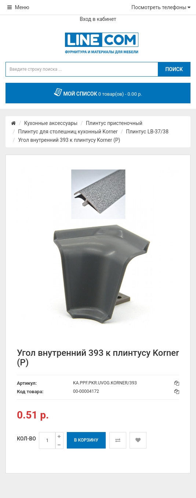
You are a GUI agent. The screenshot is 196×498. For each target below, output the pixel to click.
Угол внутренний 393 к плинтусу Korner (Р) (69, 140)
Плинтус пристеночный (114, 123)
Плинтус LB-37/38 (147, 131)
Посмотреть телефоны (160, 7)
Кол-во (26, 439)
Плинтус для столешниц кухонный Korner (67, 131)
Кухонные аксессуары (50, 123)
